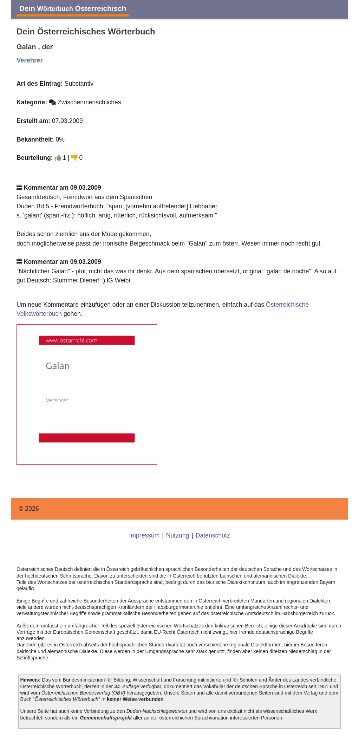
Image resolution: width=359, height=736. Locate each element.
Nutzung (177, 535)
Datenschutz (213, 535)
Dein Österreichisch (72, 8)
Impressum (144, 535)
